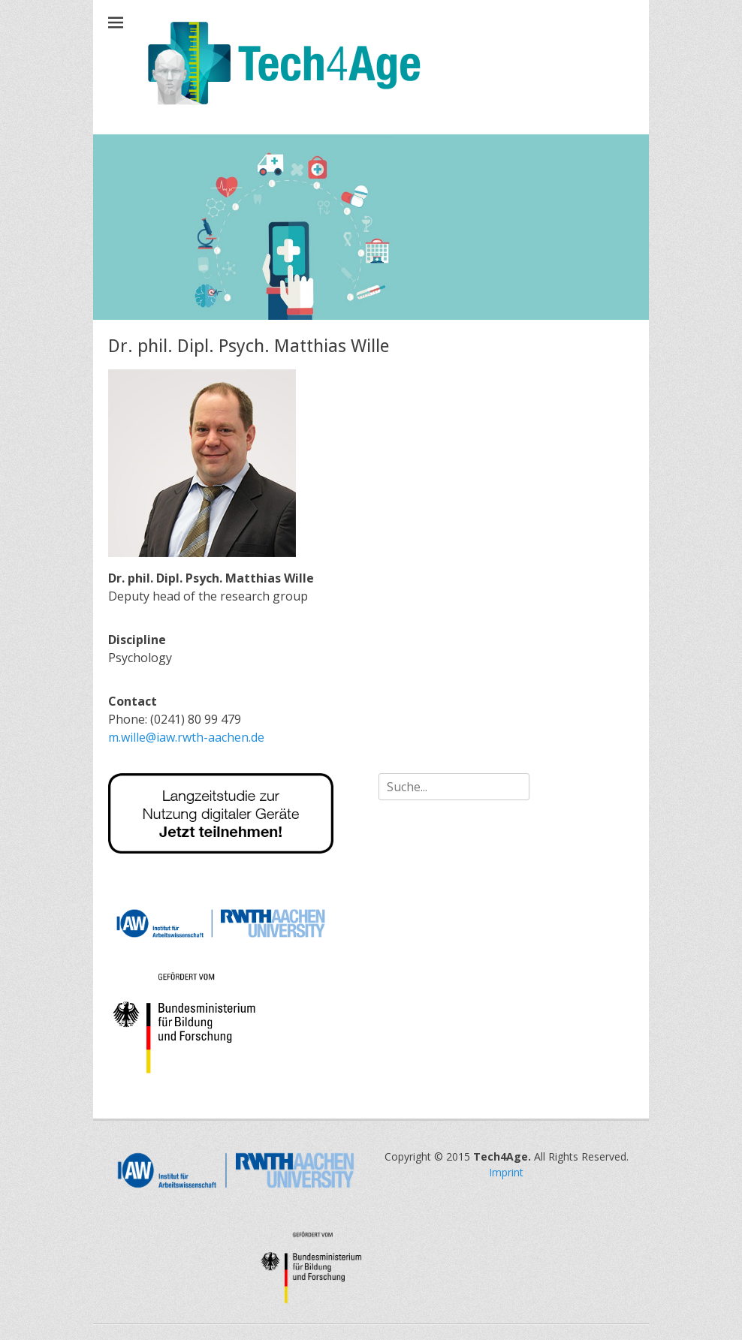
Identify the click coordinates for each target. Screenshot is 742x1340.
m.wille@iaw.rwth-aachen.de (186, 737)
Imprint (506, 1172)
